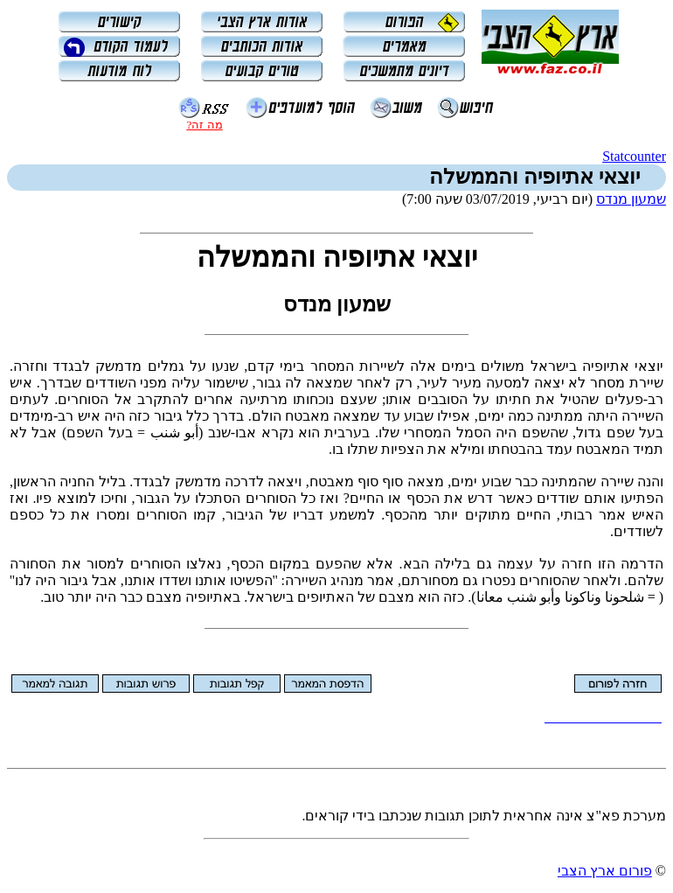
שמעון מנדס (631, 199)
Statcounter (634, 156)
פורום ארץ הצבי (605, 870)
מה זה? (204, 124)
